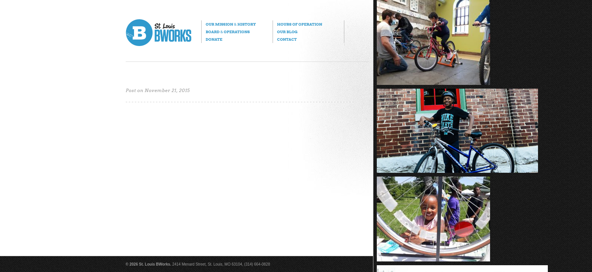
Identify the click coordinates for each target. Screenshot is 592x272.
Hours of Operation (299, 24)
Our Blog (287, 31)
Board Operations (228, 31)
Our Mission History (231, 24)
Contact (287, 39)
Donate (214, 39)
